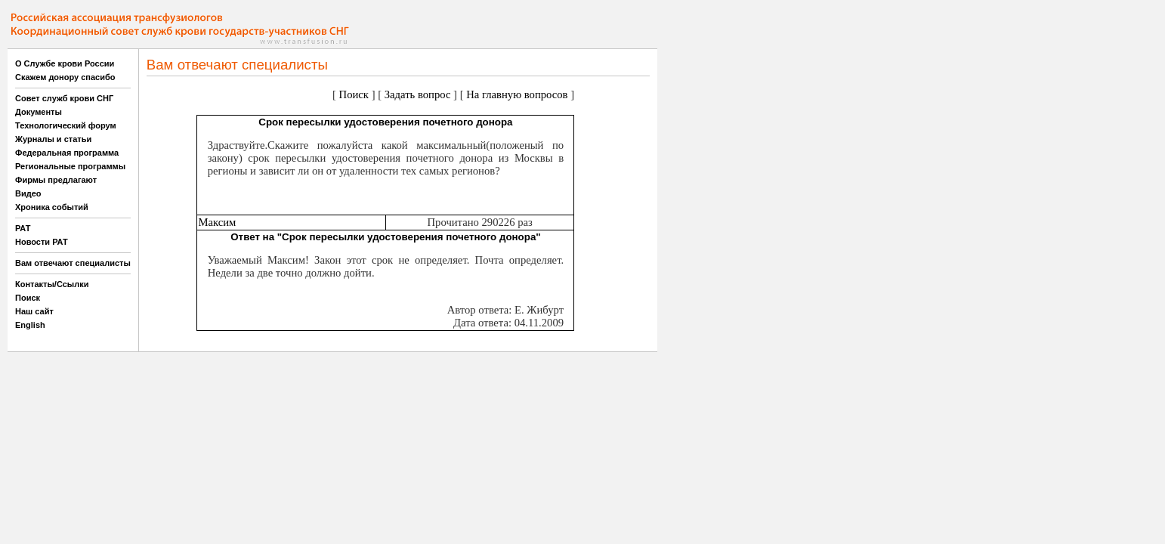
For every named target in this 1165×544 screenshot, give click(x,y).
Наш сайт (34, 311)
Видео (28, 193)
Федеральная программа (67, 152)
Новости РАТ (41, 241)
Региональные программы (70, 166)
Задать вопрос (418, 94)
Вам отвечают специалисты (73, 262)
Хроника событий (51, 207)
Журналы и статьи (53, 139)
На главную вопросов (516, 94)
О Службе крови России (64, 63)
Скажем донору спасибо (65, 77)
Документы (38, 111)
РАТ (23, 228)
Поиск (27, 297)
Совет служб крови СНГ (64, 98)
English (30, 324)
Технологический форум (65, 125)
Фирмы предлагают (56, 179)
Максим (217, 222)
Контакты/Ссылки (52, 284)
